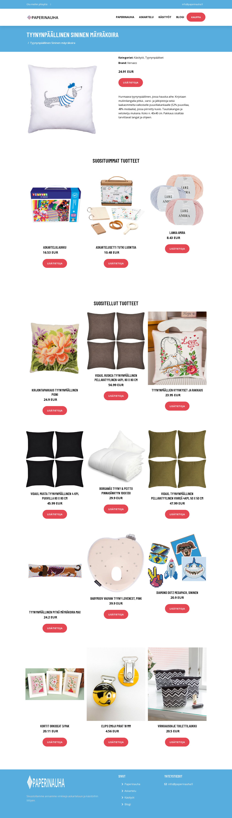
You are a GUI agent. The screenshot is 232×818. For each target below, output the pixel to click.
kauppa (196, 17)
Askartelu (146, 17)
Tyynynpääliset (154, 57)
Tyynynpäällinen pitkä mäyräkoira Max (55, 612)
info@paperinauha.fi (192, 4)
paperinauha (125, 17)
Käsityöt (165, 17)
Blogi (180, 17)
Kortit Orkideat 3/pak (54, 726)
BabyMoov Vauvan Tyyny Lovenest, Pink (116, 598)
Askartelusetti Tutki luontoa (116, 247)
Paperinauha (132, 784)
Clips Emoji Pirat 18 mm (116, 726)
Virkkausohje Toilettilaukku (177, 726)
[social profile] (50, 4)
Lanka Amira (177, 233)
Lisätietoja (130, 82)
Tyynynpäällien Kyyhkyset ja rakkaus (177, 390)
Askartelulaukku (54, 247)
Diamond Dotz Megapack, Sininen (177, 593)
